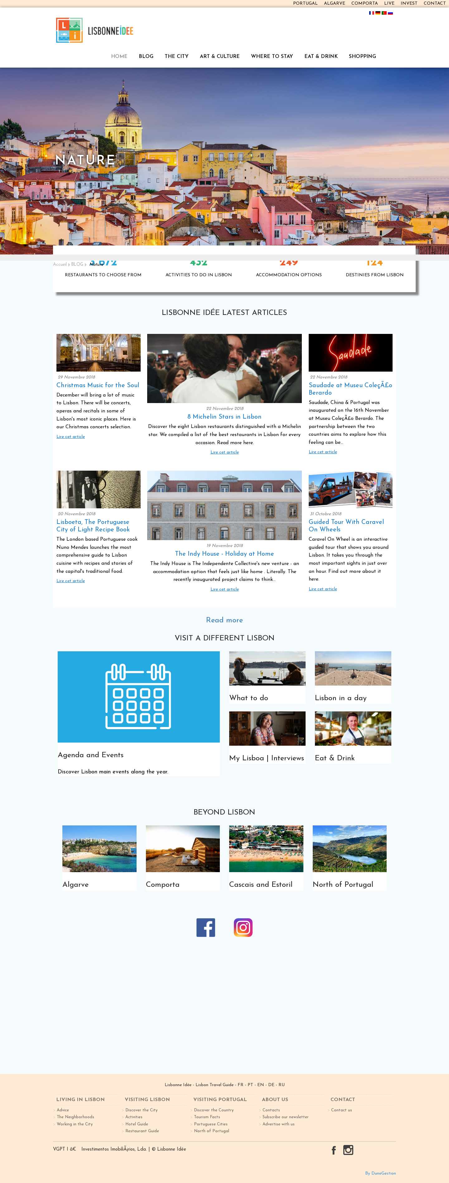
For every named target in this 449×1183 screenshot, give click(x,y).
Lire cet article (70, 437)
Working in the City (75, 1124)
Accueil (60, 264)
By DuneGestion (380, 1173)
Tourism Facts (207, 1117)
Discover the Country (214, 1110)
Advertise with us (279, 1124)
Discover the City (141, 1110)
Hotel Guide (136, 1124)
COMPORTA (364, 3)
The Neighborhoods (75, 1117)
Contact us (341, 1110)
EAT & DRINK (321, 56)
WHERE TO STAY (272, 56)
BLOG (146, 56)
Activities (133, 1117)
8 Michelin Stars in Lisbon (224, 417)
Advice (63, 1110)
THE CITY (177, 56)
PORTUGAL (305, 3)
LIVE (389, 3)
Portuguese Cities (211, 1124)
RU (281, 1085)
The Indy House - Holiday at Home (224, 554)
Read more (224, 620)
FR (241, 1085)
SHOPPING (362, 56)
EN (260, 1085)
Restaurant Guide (142, 1131)
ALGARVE (334, 3)
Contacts (271, 1110)
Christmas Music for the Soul (97, 385)
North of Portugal (211, 1131)
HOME (119, 56)
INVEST (409, 3)
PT (250, 1085)
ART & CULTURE (220, 56)
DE (271, 1085)
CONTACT (435, 3)
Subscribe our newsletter (286, 1117)
